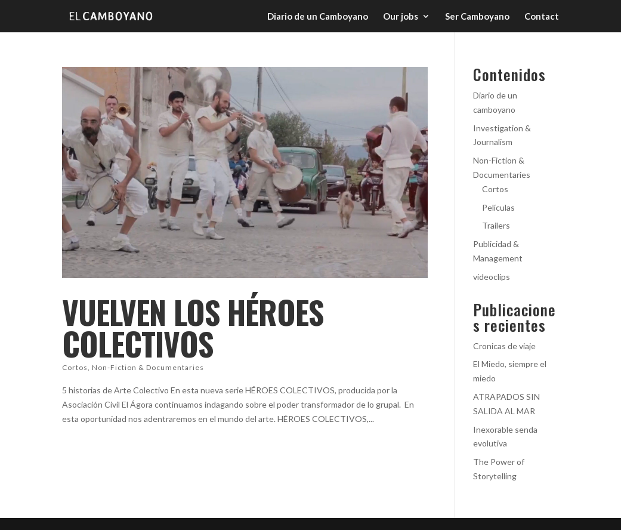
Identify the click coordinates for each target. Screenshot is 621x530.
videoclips (491, 277)
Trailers (496, 225)
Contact (541, 16)
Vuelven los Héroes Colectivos (192, 327)
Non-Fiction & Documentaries (148, 367)
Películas (498, 207)
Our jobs (400, 16)
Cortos (75, 367)
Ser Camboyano (477, 16)
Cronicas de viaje (504, 346)
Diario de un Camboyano (317, 16)
